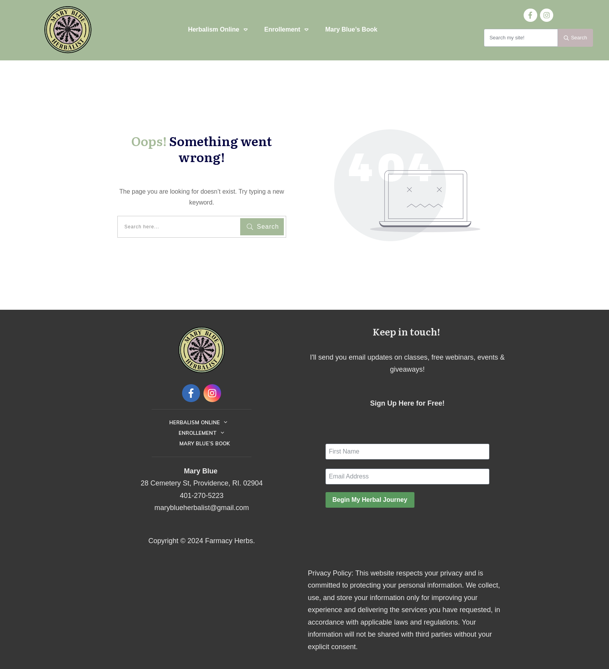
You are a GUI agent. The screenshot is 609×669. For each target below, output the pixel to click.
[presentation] (385, 529)
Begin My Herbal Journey (370, 499)
